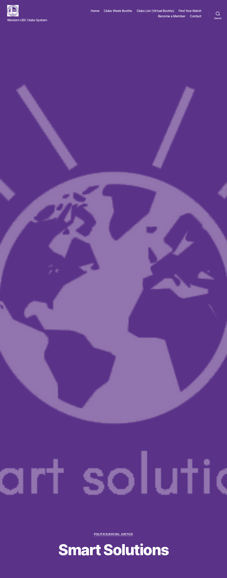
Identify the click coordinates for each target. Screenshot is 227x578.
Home (95, 11)
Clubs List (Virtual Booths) (155, 11)
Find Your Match (190, 11)
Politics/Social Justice (113, 534)
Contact (195, 16)
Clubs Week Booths (118, 11)
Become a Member (172, 16)
